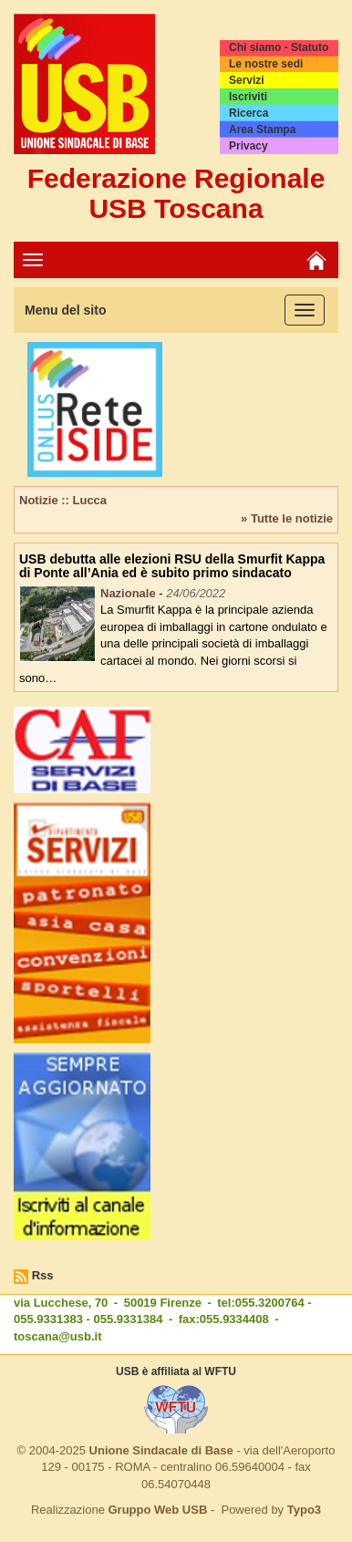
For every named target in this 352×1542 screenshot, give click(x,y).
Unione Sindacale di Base (161, 1450)
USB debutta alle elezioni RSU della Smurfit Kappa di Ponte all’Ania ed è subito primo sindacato (172, 566)
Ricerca (248, 113)
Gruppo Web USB (157, 1509)
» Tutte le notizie (287, 518)
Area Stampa (262, 129)
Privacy (248, 146)
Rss (43, 1275)
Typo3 (304, 1509)
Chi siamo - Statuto (278, 47)
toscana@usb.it (57, 1336)
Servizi (246, 80)
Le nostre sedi (266, 63)
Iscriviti (248, 96)
